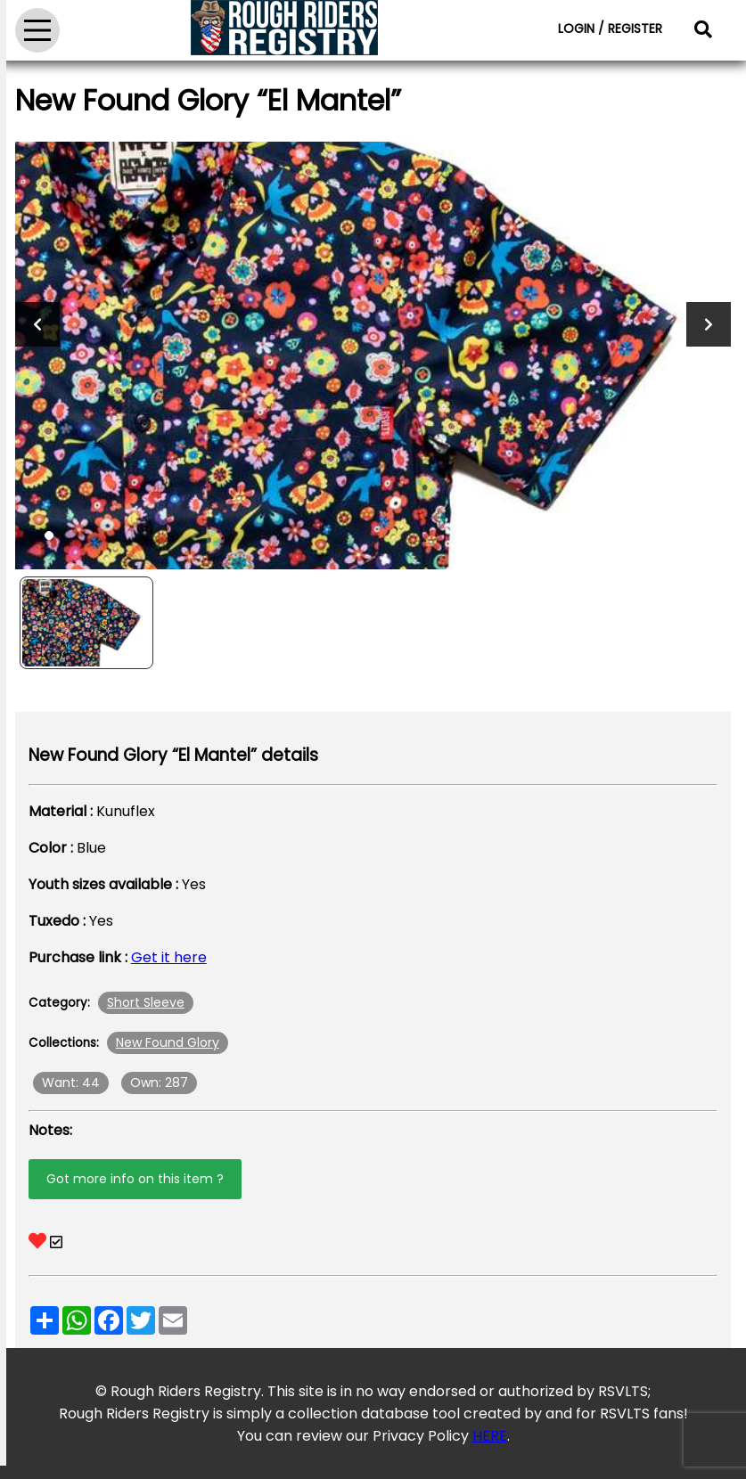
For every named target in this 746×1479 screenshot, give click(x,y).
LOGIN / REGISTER (610, 28)
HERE (489, 1436)
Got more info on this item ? (135, 1179)
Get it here (169, 957)
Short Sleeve (145, 1002)
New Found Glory (167, 1042)
